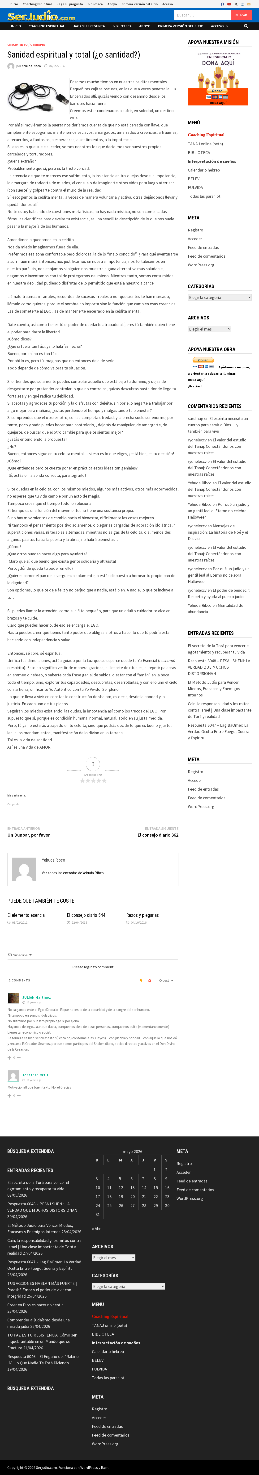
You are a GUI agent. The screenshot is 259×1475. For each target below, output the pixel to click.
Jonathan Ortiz (35, 1075)
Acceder (195, 238)
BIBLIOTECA (199, 152)
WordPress (89, 1467)
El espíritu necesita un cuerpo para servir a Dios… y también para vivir (218, 425)
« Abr (96, 1228)
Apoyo (112, 4)
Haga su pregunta (69, 4)
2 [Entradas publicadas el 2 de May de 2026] (166, 1169)
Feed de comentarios (206, 256)
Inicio (14, 4)
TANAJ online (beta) (205, 144)
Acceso (167, 4)
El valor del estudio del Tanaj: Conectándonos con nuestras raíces (217, 446)
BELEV (193, 178)
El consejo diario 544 (86, 915)
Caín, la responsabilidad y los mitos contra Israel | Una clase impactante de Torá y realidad (219, 710)
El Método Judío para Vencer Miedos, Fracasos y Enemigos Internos (214, 688)
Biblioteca (95, 4)
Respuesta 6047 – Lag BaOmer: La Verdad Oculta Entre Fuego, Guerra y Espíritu (218, 731)
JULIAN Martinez (36, 997)
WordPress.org (201, 265)
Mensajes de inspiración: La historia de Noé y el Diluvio (218, 532)
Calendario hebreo (204, 170)
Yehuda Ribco (31, 66)
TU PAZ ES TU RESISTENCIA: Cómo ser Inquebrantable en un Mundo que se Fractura (42, 1341)
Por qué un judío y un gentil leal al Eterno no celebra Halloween (218, 511)
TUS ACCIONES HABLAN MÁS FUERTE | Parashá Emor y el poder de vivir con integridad (42, 1290)
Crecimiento (17, 44)
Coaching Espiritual (37, 4)
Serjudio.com (46, 1467)
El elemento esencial (26, 915)
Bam (104, 1467)
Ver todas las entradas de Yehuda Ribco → (75, 872)
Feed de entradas (203, 247)
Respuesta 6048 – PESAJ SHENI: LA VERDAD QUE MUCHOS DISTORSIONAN (219, 667)
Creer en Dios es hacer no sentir (35, 1304)
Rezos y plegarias (142, 915)
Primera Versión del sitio (139, 4)
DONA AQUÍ (218, 103)
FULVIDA (195, 187)
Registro (195, 230)
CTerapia (37, 44)
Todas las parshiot (204, 196)
